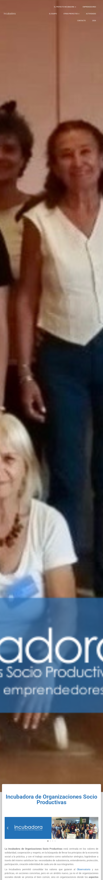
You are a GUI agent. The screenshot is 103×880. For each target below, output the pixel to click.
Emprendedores (89, 7)
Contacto (81, 21)
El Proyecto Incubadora (65, 7)
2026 (94, 21)
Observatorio (83, 869)
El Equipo (53, 14)
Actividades (91, 14)
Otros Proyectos (71, 14)
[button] (7, 828)
